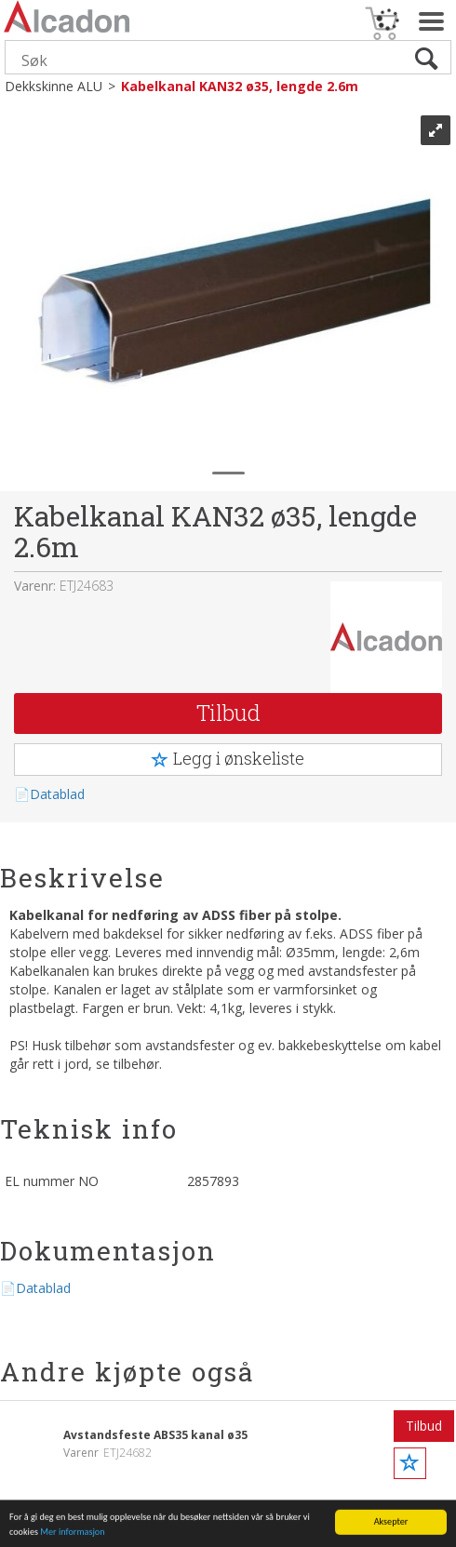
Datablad (57, 794)
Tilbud (228, 712)
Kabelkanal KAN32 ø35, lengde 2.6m (239, 86)
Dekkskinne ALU (53, 86)
